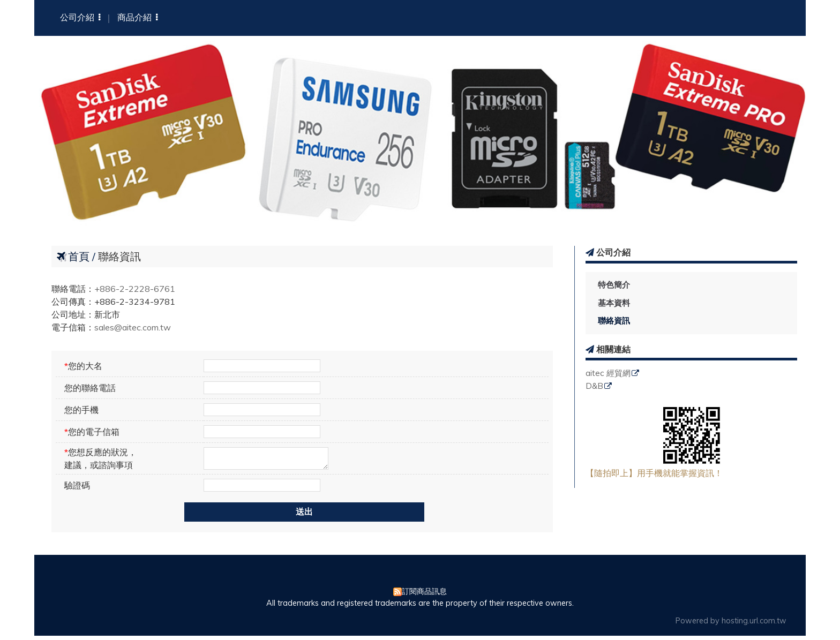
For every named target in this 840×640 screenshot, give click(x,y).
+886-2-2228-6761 (134, 288)
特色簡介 (614, 285)
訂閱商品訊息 (424, 595)
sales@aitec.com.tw (132, 327)
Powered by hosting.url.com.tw (731, 625)
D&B (594, 386)
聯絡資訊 (614, 320)
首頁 (78, 256)
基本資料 (614, 303)
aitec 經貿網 (608, 373)
